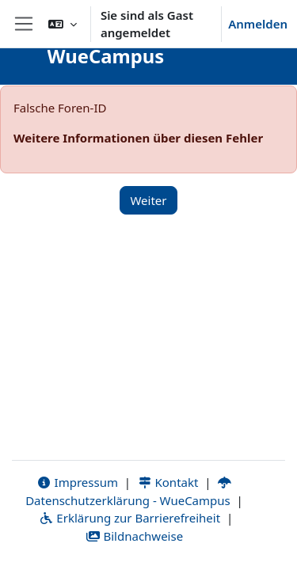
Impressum (77, 482)
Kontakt (168, 482)
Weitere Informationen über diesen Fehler (138, 138)
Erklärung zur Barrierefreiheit (129, 518)
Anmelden (257, 24)
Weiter (148, 200)
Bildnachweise (134, 536)
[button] (62, 24)
